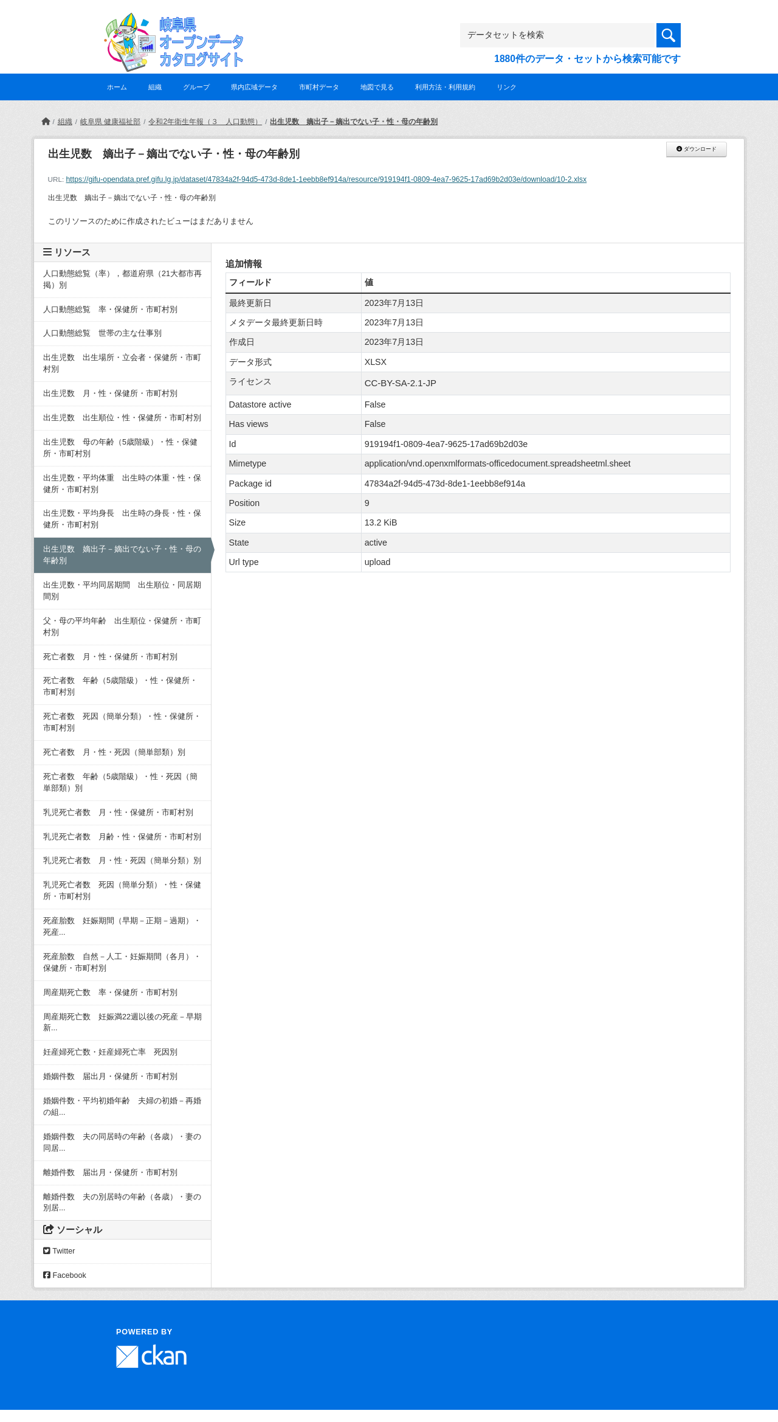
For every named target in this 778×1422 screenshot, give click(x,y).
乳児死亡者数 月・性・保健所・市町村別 (118, 812)
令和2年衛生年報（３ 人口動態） (205, 121)
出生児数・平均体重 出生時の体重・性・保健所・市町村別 (122, 484)
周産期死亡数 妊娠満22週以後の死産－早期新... (122, 1023)
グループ (196, 87)
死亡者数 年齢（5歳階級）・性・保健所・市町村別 (120, 686)
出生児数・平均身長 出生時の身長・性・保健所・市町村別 (122, 519)
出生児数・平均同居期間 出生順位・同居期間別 (122, 591)
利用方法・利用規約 (445, 87)
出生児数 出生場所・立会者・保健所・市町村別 (122, 363)
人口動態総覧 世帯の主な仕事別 (102, 333)
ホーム (117, 87)
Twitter (59, 1251)
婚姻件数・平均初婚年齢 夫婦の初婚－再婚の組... (122, 1107)
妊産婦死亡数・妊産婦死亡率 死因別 (110, 1052)
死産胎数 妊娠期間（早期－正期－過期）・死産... (122, 927)
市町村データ (319, 87)
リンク (507, 87)
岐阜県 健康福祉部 (110, 121)
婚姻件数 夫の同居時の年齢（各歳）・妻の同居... (122, 1142)
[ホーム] (45, 121)
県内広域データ (254, 87)
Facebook (64, 1275)
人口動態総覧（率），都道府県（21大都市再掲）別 (122, 279)
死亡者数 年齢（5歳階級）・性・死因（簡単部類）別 (120, 782)
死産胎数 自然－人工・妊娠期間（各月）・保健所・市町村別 (122, 962)
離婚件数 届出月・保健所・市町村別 (110, 1172)
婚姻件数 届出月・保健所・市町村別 (110, 1076)
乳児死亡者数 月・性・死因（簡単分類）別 (122, 860)
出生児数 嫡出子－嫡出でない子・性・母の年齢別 (354, 121)
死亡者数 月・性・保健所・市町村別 (110, 657)
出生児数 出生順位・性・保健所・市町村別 (122, 418)
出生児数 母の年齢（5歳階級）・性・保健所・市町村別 (120, 448)
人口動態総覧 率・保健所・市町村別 (110, 309)
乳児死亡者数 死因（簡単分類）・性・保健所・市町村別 (122, 891)
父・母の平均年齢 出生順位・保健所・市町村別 (122, 627)
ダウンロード (696, 149)
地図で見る (377, 87)
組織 (155, 87)
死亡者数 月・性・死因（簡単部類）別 (114, 752)
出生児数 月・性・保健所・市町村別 (110, 393)
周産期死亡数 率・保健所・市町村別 (110, 992)
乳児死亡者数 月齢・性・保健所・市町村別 (122, 837)
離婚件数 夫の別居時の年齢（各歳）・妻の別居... (122, 1203)
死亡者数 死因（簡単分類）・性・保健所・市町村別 (122, 722)
